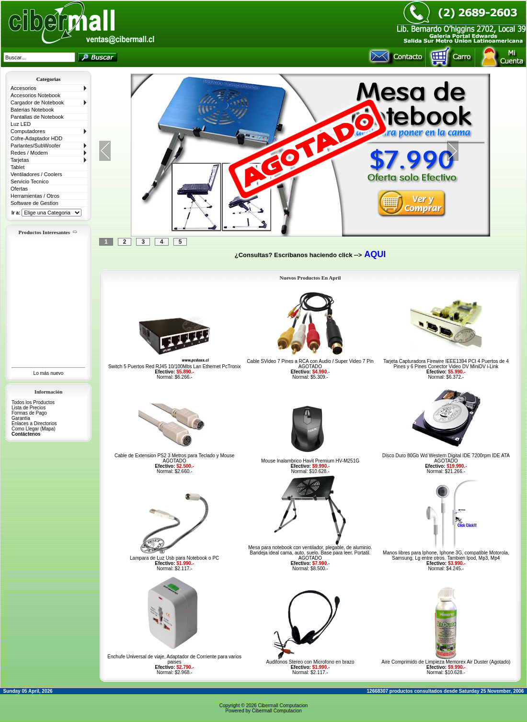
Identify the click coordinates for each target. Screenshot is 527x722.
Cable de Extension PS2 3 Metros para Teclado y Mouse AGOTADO (175, 458)
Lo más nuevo (49, 373)
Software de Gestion (34, 203)
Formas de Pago (29, 413)
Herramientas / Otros (35, 196)
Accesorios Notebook (35, 95)
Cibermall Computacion (283, 705)
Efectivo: (165, 371)
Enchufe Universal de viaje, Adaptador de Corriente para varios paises (174, 659)
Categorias (48, 79)
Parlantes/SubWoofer (35, 145)
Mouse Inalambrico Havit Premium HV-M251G (310, 460)
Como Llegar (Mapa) (33, 428)
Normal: (165, 377)
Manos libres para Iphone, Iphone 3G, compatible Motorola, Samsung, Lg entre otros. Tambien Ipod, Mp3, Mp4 (446, 555)
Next (452, 151)
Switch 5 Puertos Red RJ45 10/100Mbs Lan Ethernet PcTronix (174, 366)
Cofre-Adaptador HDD (36, 138)
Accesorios (23, 88)
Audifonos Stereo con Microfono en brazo (310, 662)
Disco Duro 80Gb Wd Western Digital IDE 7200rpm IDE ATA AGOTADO (446, 458)
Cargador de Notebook (37, 102)
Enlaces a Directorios (34, 423)
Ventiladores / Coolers (36, 174)
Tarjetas (20, 160)
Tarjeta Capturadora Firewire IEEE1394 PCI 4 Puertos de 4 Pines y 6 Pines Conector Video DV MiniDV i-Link (446, 364)
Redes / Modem (29, 153)
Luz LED (21, 124)
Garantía (20, 418)
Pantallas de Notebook (37, 117)
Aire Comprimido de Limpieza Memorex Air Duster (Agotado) (445, 662)
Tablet (17, 167)
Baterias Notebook (32, 110)
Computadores (28, 131)
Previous (105, 151)
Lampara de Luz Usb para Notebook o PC (174, 558)
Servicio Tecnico (29, 181)
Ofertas (19, 189)
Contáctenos (26, 434)
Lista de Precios (28, 407)
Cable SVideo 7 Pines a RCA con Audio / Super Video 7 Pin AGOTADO (310, 364)
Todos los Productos (33, 402)
